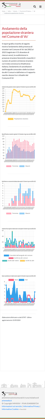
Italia (9, 11)
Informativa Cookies (10, 409)
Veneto (15, 11)
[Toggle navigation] (34, 6)
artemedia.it (7, 400)
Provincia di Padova (25, 11)
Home (3, 11)
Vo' (34, 11)
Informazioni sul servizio (12, 406)
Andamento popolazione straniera (14, 13)
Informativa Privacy (31, 406)
